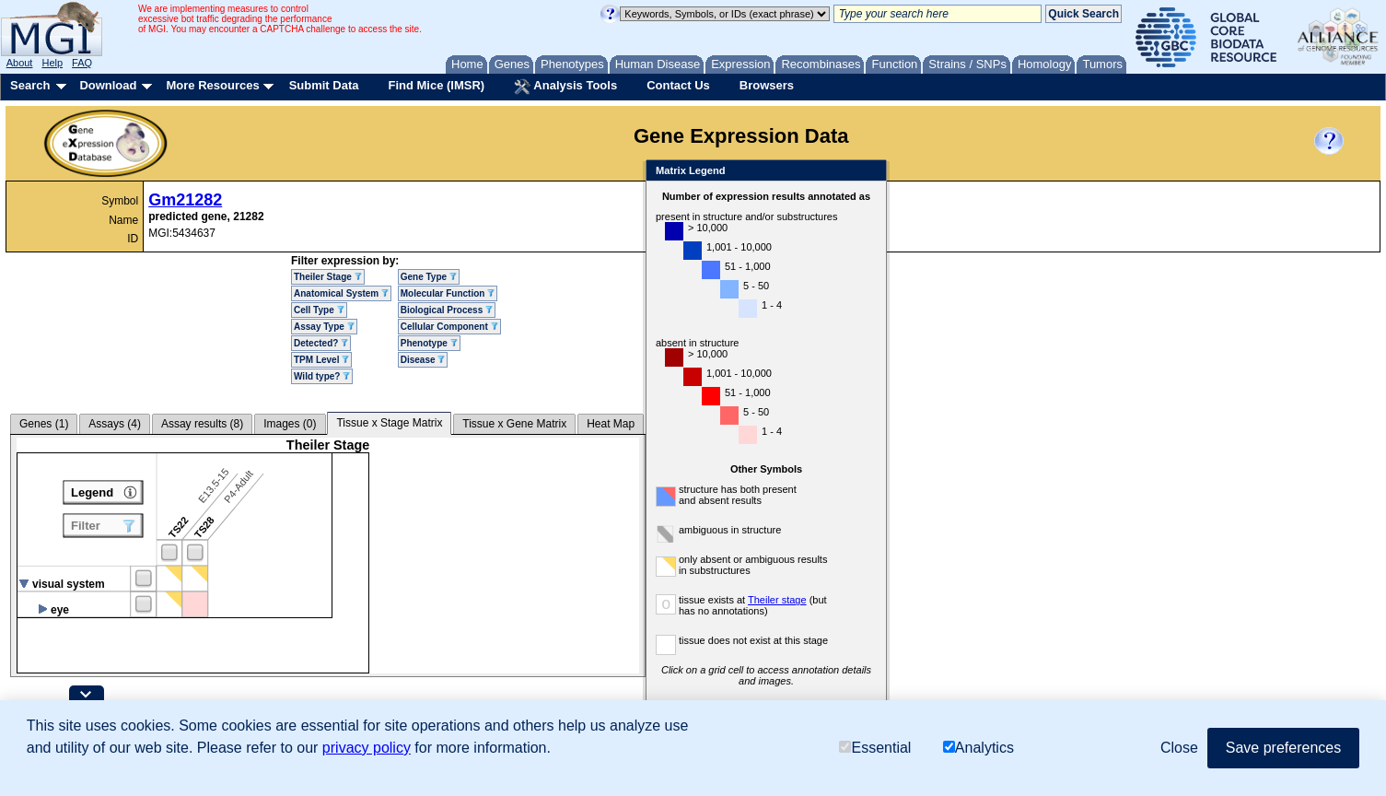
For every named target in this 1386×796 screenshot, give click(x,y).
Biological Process (447, 310)
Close (868, 172)
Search (30, 85)
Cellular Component (449, 327)
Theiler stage (777, 599)
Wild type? (322, 376)
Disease (423, 360)
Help (52, 62)
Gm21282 (185, 200)
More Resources (212, 85)
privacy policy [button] (366, 747)
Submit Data (324, 85)
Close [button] (1179, 747)
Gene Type (429, 277)
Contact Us (678, 85)
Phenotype (429, 343)
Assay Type (324, 327)
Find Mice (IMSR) (436, 85)
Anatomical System (341, 293)
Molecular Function (448, 293)
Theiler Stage (328, 277)
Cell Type (319, 310)
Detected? (321, 343)
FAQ (82, 62)
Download (107, 85)
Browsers (767, 85)
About (19, 62)
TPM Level (321, 360)
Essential (875, 747)
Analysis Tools (565, 86)
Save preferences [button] (1283, 747)
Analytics (978, 747)
